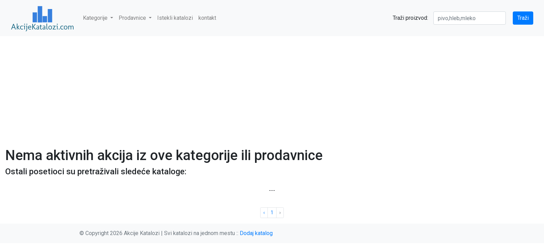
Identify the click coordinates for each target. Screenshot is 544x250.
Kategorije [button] (96, 18)
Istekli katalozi (175, 18)
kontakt (207, 18)
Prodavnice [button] (133, 18)
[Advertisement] (272, 87)
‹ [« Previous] (264, 212)
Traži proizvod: (410, 18)
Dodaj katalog (256, 233)
